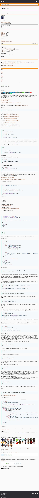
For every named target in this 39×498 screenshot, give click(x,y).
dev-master (3, 67)
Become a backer (15, 452)
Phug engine (28, 448)
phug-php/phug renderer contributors (23, 62)
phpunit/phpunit (5, 54)
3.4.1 (2, 71)
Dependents (3, 33)
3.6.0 (2, 68)
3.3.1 (2, 73)
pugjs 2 (12, 174)
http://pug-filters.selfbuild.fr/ (6, 205)
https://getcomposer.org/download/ (22, 105)
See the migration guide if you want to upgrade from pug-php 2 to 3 (13, 179)
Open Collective (4, 27)
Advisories (3, 40)
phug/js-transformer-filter (6, 50)
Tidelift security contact (22, 432)
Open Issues (3, 36)
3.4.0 (2, 72)
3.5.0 (2, 69)
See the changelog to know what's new (7, 177)
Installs (2, 32)
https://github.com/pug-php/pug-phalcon (11, 114)
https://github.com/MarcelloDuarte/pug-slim (11, 123)
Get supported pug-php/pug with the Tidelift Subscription (11, 102)
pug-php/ (4, 8)
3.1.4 (2, 81)
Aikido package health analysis (6, 41)
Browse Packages (3, 497)
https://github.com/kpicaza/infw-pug (13, 125)
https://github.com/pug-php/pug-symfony (11, 116)
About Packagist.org (3, 493)
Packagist (4, 1)
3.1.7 (2, 77)
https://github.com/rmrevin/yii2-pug (9, 122)
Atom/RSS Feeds (3, 494)
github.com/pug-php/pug (5, 22)
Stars (2, 35)
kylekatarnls (3, 26)
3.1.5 (2, 80)
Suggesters (3, 34)
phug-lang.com (17, 142)
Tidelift (2, 28)
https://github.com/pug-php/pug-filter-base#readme (10, 208)
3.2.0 (2, 76)
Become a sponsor (4, 460)
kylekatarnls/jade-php (5, 57)
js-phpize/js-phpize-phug (6, 48)
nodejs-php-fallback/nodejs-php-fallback (9, 49)
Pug (19, 95)
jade (12, 65)
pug (14, 65)
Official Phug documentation (6, 99)
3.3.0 (2, 75)
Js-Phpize (6, 449)
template (9, 65)
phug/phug (4, 51)
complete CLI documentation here (10, 395)
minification (4, 65)
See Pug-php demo (4, 100)
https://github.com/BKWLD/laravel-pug (10, 118)
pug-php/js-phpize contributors (14, 63)
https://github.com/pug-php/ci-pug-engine (12, 120)
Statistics (2, 496)
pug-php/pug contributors (11, 62)
